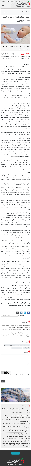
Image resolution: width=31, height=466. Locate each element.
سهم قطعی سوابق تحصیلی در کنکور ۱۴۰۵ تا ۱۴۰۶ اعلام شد (16, 415)
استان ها (27, 11)
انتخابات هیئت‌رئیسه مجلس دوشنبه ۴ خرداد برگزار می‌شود (16, 439)
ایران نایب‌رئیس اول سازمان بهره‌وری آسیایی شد (18, 417)
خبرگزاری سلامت (15, 4)
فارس (23, 11)
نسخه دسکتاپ (15, 453)
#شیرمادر (14, 348)
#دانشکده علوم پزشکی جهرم (23, 345)
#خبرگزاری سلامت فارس (9, 345)
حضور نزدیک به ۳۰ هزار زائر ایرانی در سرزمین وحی (18, 413)
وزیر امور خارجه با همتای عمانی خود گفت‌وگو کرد (18, 436)
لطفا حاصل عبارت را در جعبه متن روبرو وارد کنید (19, 375)
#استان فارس (26, 348)
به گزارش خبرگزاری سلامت (23, 54)
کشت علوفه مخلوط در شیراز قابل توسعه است (19, 327)
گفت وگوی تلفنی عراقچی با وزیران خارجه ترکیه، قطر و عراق (15, 441)
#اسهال (19, 348)
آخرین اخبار (25, 406)
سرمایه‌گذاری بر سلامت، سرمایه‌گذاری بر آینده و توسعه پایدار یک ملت (15, 330)
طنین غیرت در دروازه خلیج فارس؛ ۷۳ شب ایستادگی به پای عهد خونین (15, 335)
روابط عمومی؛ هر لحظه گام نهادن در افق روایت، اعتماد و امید (15, 325)
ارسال (3, 381)
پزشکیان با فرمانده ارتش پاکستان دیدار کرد (19, 434)
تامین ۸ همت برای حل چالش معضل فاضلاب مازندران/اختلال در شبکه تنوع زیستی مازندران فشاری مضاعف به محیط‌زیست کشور (15, 444)
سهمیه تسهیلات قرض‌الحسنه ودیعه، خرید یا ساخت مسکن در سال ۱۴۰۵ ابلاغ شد (15, 420)
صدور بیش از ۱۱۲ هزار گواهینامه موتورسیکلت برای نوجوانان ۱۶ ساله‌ (15, 409)
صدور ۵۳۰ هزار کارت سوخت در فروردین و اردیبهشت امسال (16, 424)
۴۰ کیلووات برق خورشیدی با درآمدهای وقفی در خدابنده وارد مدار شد (15, 431)
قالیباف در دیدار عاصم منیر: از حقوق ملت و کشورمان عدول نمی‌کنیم (16, 427)
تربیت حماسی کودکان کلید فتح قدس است (19, 333)
